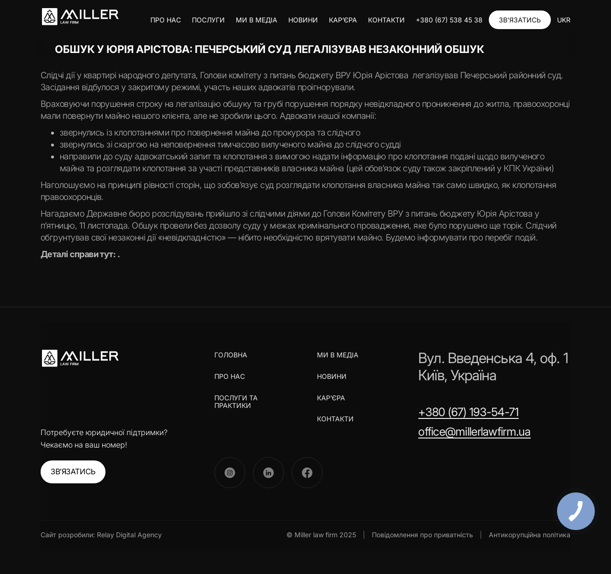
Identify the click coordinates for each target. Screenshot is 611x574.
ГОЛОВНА (230, 355)
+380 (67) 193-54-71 (468, 412)
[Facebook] (307, 472)
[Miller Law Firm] (80, 358)
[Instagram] (229, 472)
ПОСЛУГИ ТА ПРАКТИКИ (236, 402)
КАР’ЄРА (343, 20)
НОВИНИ (303, 20)
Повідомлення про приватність (422, 535)
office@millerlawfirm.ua (474, 431)
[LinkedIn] (268, 472)
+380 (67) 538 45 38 (449, 20)
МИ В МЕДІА (256, 20)
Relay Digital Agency (129, 535)
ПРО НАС (165, 20)
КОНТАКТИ (386, 20)
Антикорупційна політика (529, 535)
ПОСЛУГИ (208, 20)
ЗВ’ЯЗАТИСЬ (520, 20)
